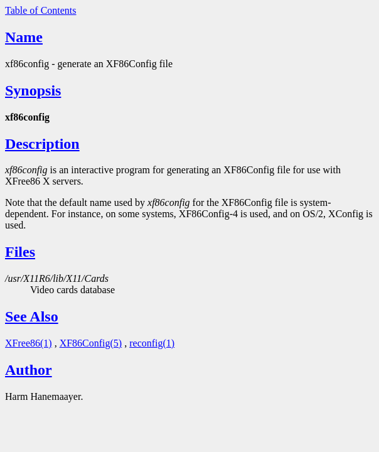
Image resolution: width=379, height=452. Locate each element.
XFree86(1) (28, 343)
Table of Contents (41, 10)
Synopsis (33, 90)
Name (24, 37)
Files (20, 252)
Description (42, 144)
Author (28, 370)
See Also (31, 316)
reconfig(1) (151, 343)
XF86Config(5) (91, 343)
